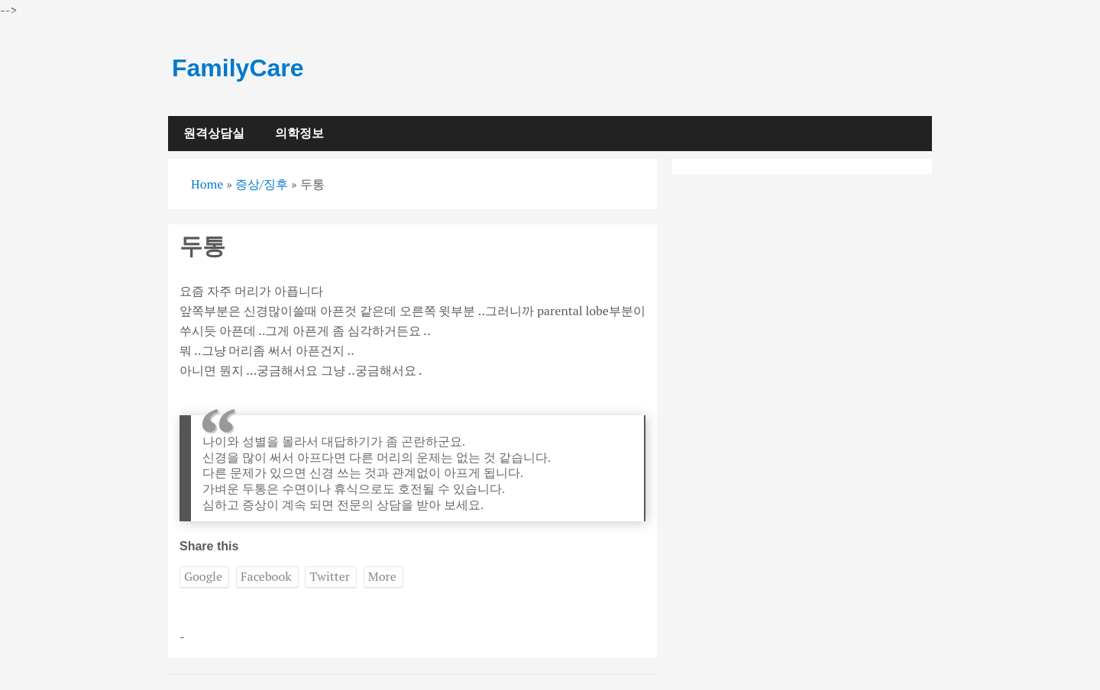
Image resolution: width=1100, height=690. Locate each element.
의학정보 (299, 133)
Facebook (266, 576)
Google (203, 576)
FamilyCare (238, 68)
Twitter (329, 576)
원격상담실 (213, 133)
